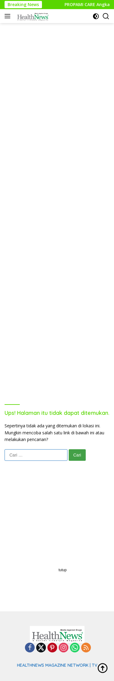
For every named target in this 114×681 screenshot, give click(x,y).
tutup (63, 570)
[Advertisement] (57, 80)
